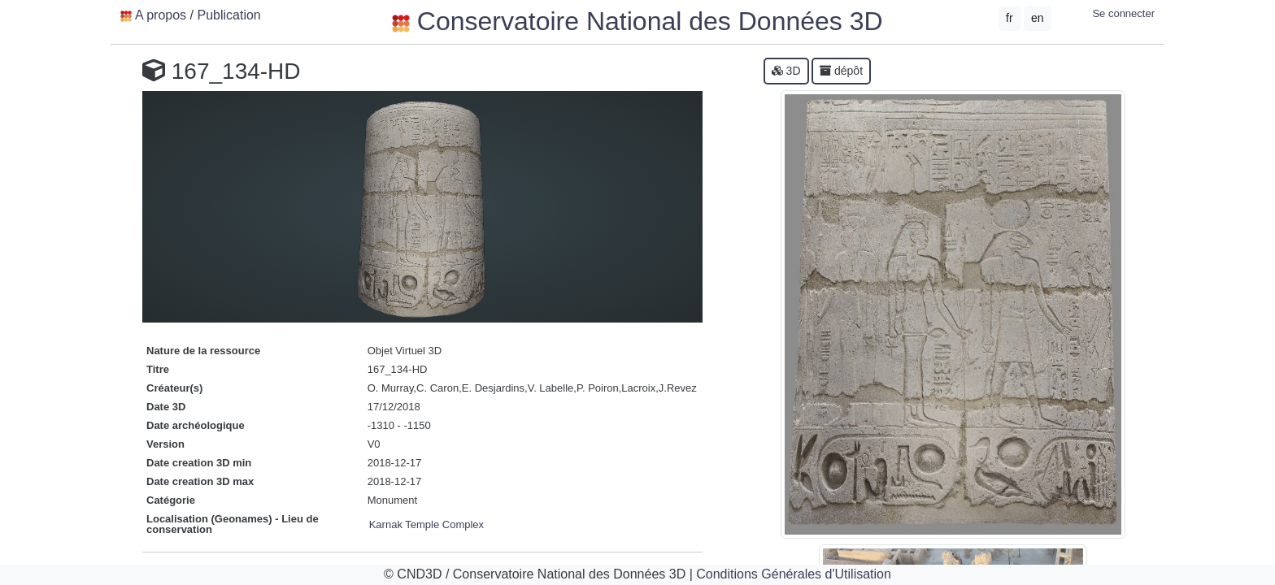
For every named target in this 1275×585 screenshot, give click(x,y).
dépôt (841, 70)
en (1037, 17)
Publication (228, 15)
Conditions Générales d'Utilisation (793, 574)
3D (786, 70)
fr (1009, 17)
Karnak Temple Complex (426, 524)
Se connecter (1123, 13)
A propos (160, 15)
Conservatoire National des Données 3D (637, 21)
